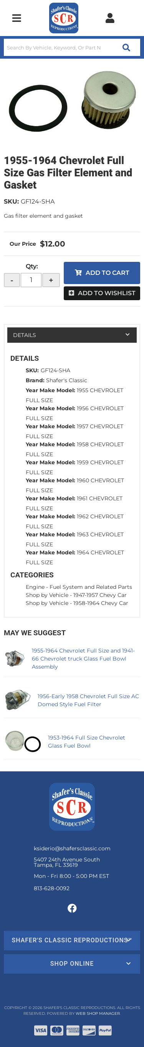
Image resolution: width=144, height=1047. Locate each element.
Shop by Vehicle (47, 595)
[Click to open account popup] (110, 18)
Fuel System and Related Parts (91, 586)
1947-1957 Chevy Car (100, 595)
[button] (72, 47)
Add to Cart (107, 272)
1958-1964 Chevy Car (100, 603)
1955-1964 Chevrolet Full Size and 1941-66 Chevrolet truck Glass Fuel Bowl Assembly (83, 658)
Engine (35, 586)
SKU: (11, 201)
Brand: (35, 380)
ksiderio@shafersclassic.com (72, 848)
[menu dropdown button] (16, 18)
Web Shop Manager (98, 1013)
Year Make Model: (50, 390)
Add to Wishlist (107, 293)
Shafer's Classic (66, 380)
